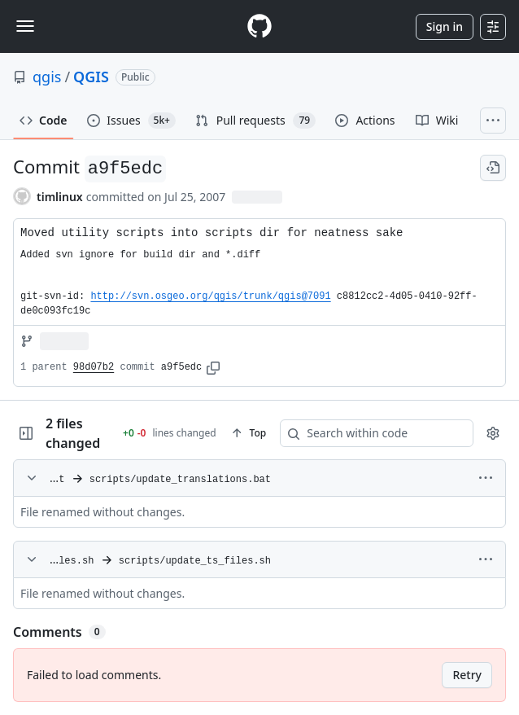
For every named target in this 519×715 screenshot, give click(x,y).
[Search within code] (352, 433)
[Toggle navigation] (25, 26)
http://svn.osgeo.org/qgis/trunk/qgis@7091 (210, 296)
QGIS (91, 76)
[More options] (486, 478)
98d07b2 (93, 367)
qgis (47, 76)
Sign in (444, 26)
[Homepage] (259, 26)
